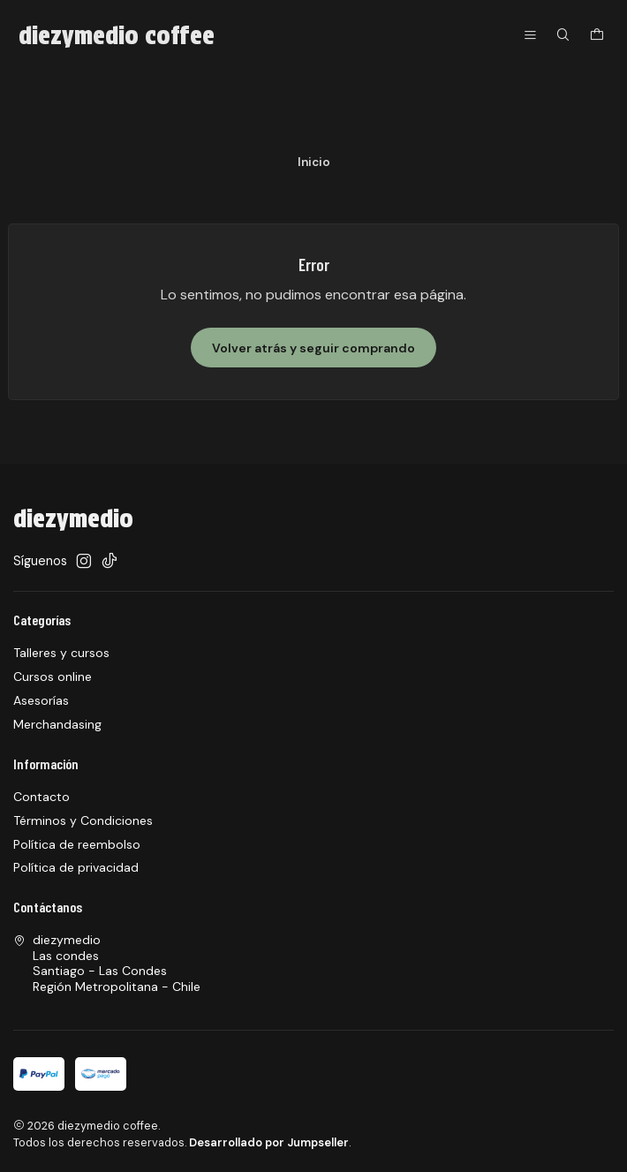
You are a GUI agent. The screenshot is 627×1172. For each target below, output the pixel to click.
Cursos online (52, 676)
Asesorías (41, 700)
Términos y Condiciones (83, 820)
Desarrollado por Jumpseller (269, 1142)
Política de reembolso (76, 844)
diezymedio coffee (117, 35)
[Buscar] (563, 36)
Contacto (41, 797)
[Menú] (530, 36)
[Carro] (596, 36)
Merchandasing (57, 724)
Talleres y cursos (61, 653)
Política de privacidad (76, 867)
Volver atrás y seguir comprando (313, 348)
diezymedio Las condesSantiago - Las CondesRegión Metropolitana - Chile (106, 963)
